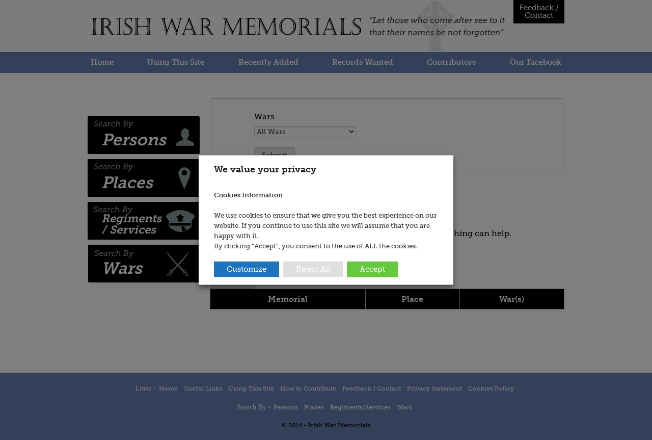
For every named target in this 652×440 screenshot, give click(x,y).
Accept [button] (372, 269)
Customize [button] (246, 269)
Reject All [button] (313, 269)
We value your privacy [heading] (265, 168)
